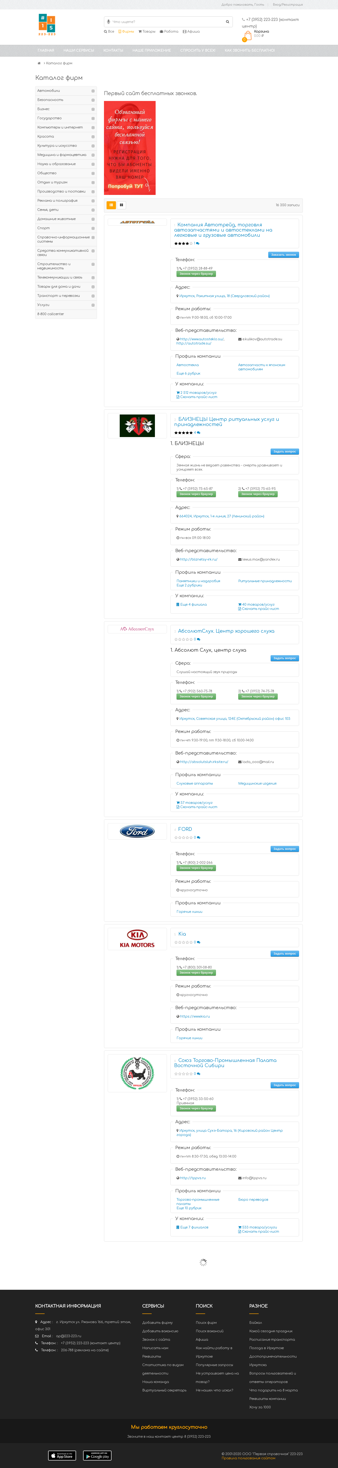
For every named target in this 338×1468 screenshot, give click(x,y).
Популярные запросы (214, 1365)
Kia (182, 934)
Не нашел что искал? (214, 1390)
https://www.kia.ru (195, 1016)
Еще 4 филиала (192, 604)
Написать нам (155, 1348)
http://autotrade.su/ (194, 343)
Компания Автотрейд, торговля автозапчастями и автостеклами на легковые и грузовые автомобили (223, 230)
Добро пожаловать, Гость (243, 4)
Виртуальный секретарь (164, 1390)
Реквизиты (151, 1356)
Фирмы (126, 31)
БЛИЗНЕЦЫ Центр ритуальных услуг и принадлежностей (226, 422)
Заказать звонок (283, 254)
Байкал (255, 1323)
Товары (146, 31)
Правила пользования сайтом (248, 1458)
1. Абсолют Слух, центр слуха (208, 650)
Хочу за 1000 (260, 1407)
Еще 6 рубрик (188, 373)
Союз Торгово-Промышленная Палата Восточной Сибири (225, 1063)
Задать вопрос (285, 451)
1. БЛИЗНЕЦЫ (187, 443)
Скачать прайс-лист (197, 397)
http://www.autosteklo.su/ (202, 339)
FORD (185, 829)
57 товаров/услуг (195, 803)
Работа (169, 31)
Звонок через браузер (196, 273)
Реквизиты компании (267, 1399)
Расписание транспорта (272, 1339)
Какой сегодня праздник (270, 1331)
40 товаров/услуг (256, 604)
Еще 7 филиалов (192, 1227)
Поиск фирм (206, 1323)
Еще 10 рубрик (189, 1208)
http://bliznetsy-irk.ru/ (199, 559)
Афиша (191, 31)
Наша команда (155, 1382)
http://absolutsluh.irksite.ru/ (204, 762)
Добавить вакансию (160, 1331)
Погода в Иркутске (266, 1348)
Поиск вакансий (209, 1331)
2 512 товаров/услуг (197, 393)
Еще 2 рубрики (189, 585)
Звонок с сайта (156, 1339)
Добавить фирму (157, 1323)
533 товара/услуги (257, 1227)
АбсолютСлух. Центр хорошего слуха (226, 631)
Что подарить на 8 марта (273, 1390)
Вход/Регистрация (288, 4)
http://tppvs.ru (193, 1178)
